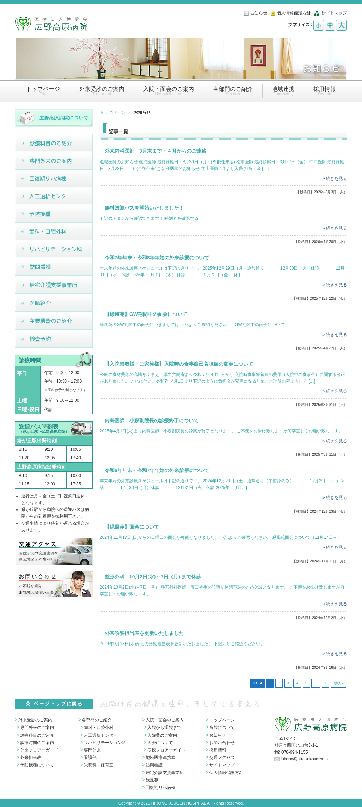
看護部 (90, 757)
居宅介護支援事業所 (165, 772)
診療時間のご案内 (37, 742)
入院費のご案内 (162, 735)
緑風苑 (152, 780)
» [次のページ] (326, 683)
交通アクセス (222, 757)
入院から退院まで (164, 727)
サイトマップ (222, 764)
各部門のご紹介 (97, 720)
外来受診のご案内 (35, 720)
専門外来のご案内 (37, 727)
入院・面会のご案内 (165, 720)
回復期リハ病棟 (160, 787)
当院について (222, 727)
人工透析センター (101, 735)
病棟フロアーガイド (166, 750)
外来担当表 (30, 757)
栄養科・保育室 (98, 764)
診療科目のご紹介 (37, 735)
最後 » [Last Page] (339, 683)
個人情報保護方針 (226, 772)
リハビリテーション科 (105, 742)
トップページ (112, 112)
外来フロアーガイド (39, 750)
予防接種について (37, 764)
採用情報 (217, 750)
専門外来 (92, 750)
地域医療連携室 (160, 757)
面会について (160, 742)
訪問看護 (154, 764)
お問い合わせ (222, 742)
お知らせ (217, 735)
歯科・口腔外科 (98, 727)
